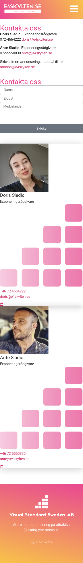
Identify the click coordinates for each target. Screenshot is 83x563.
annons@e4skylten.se (17, 67)
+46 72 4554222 (13, 291)
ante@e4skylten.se (37, 53)
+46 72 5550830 (13, 453)
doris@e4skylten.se (37, 39)
